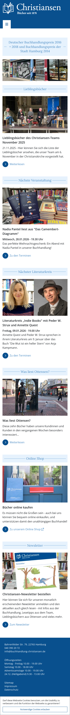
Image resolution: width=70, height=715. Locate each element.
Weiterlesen (17, 164)
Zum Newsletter (19, 624)
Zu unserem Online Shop (25, 529)
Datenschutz (11, 689)
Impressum (10, 686)
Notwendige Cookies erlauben (35, 709)
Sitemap (9, 682)
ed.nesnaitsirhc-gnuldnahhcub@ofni (24, 651)
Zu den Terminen (20, 255)
